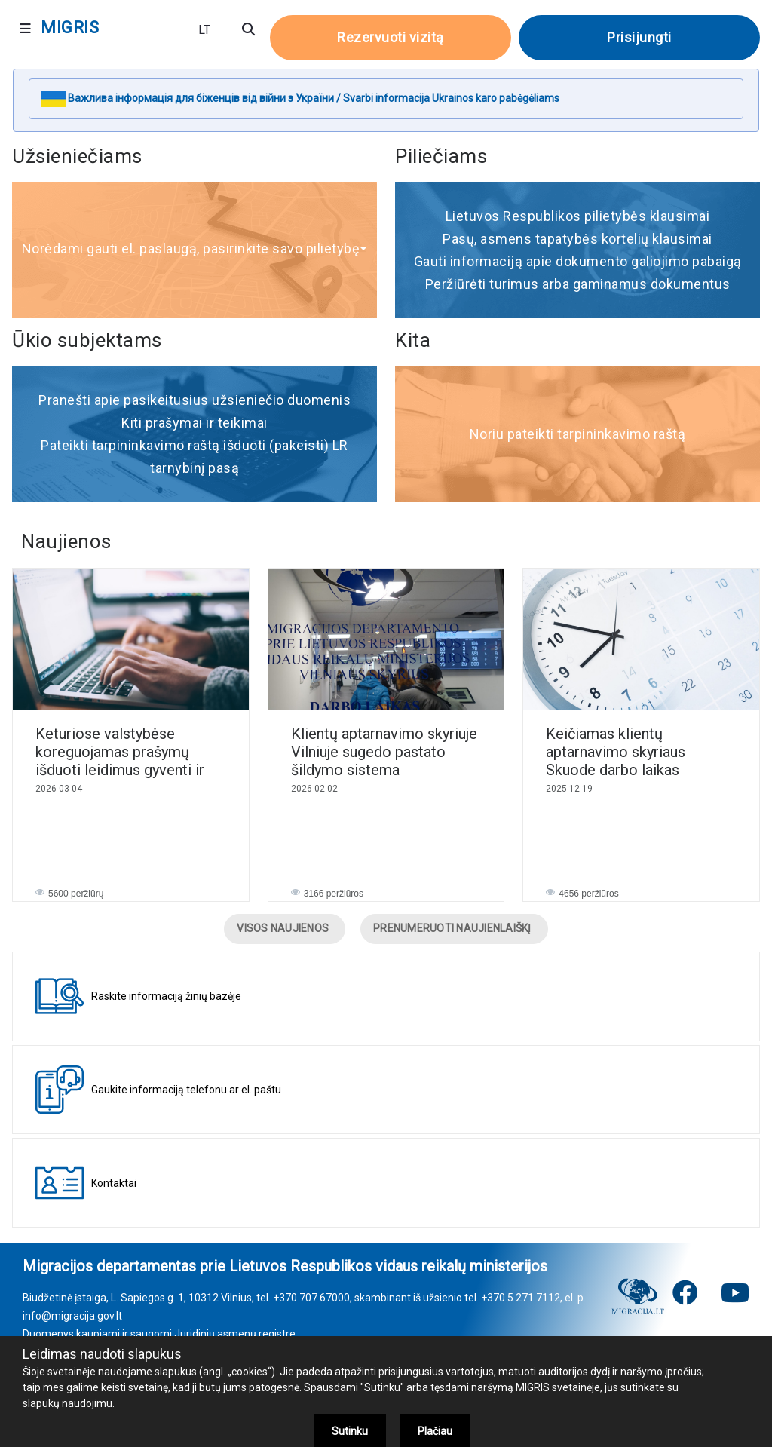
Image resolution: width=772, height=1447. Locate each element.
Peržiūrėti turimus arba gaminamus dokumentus (578, 284)
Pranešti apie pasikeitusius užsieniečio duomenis (194, 400)
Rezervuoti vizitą (390, 37)
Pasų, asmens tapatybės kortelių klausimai (577, 239)
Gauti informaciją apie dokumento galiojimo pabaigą (578, 261)
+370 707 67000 (311, 1298)
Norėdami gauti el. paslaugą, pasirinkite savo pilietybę (195, 248)
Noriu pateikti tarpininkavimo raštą (578, 434)
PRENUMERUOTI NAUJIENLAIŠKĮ (452, 928)
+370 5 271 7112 (520, 1298)
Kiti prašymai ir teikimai (194, 423)
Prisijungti (639, 37)
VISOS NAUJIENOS (283, 928)
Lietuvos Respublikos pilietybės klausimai (578, 216)
